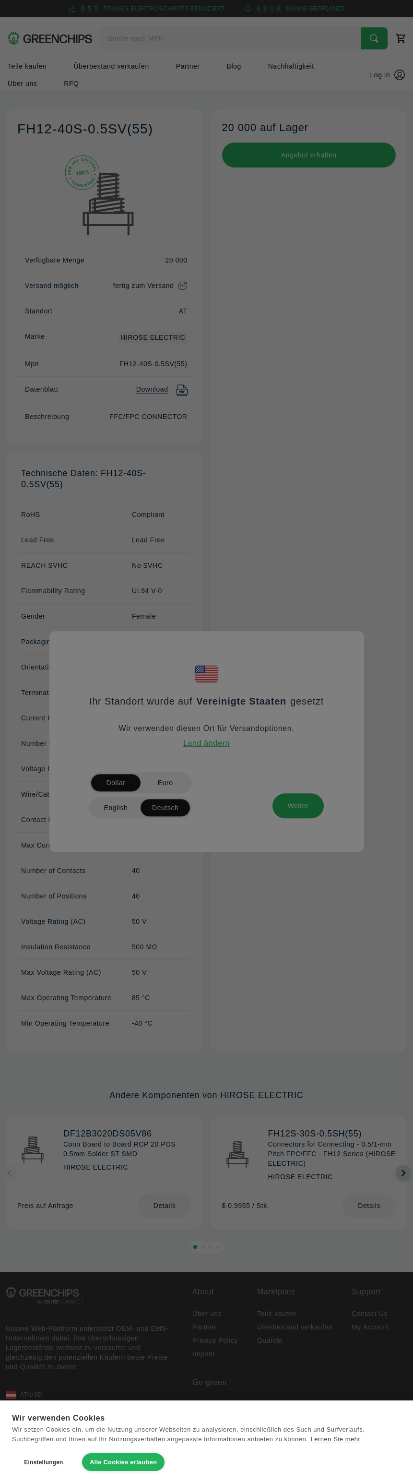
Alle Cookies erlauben (123, 1462)
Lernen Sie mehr (335, 1439)
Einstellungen (43, 1462)
